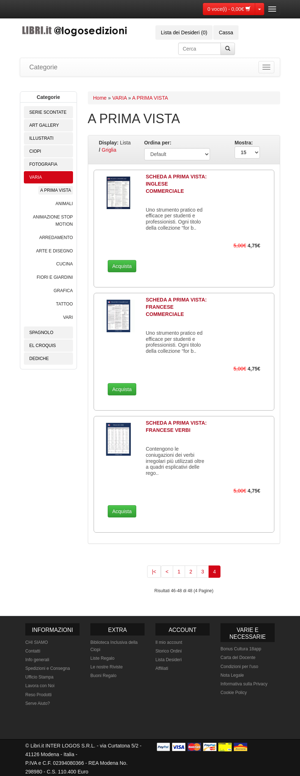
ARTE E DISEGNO (54, 250)
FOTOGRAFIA (43, 164)
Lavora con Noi (40, 685)
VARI (68, 317)
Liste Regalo (102, 658)
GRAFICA (63, 290)
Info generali (37, 659)
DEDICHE (39, 358)
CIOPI (35, 151)
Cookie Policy (233, 692)
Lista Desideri (168, 659)
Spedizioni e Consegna (47, 668)
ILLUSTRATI (41, 138)
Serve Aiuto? (37, 703)
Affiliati (161, 668)
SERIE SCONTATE (48, 112)
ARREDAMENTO (56, 237)
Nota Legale (232, 675)
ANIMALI (64, 203)
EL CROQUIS (42, 345)
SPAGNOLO (41, 332)
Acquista (122, 266)
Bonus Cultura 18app (240, 648)
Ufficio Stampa (39, 677)
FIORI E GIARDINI (55, 277)
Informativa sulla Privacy (243, 683)
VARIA (35, 177)
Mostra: (247, 149)
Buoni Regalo (103, 675)
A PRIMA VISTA (55, 190)
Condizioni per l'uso (239, 666)
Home (100, 98)
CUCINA (64, 263)
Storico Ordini (168, 651)
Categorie (43, 67)
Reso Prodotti (38, 694)
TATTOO (64, 304)
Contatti (32, 651)
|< (154, 572)
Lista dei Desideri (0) (184, 32)
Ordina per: (157, 143)
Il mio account (168, 642)
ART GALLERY (44, 125)
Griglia (109, 150)
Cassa (226, 32)
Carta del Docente (238, 657)
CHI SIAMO (36, 642)
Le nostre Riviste (106, 666)
